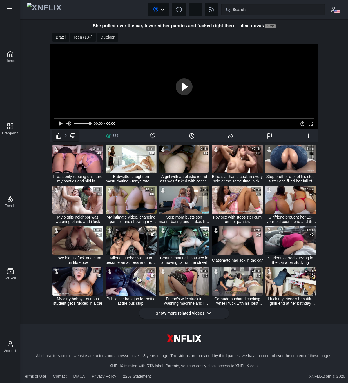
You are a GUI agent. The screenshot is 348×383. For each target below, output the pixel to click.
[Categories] (10, 129)
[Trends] (10, 201)
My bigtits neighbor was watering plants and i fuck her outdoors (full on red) (77, 219)
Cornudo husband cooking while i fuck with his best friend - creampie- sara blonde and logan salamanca (237, 301)
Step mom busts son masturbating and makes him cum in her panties (184, 219)
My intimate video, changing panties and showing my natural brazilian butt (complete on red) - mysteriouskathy (130, 219)
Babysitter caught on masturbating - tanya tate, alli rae (131, 178)
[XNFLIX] (10, 56)
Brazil (61, 37)
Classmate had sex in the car (237, 260)
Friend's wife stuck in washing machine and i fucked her (184, 301)
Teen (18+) (82, 37)
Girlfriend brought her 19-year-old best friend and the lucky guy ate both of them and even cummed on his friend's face (290, 219)
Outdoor (107, 37)
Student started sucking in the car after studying (290, 260)
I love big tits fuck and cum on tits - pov (78, 260)
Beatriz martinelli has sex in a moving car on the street (184, 260)
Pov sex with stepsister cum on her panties (237, 219)
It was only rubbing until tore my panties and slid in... (77, 178)
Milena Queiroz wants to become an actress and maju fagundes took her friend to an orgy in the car (131, 260)
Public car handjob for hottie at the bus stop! (130, 301)
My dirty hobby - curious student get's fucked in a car (77, 301)
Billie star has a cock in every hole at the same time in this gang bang (237, 178)
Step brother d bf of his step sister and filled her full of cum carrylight (290, 178)
